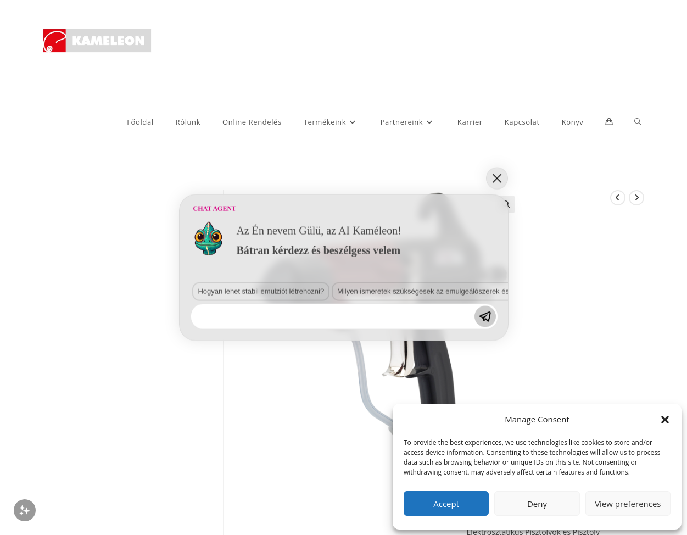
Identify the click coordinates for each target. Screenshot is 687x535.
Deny (537, 503)
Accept (446, 503)
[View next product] (636, 197)
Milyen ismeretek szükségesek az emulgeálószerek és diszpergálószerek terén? (464, 291)
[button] (665, 419)
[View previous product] (617, 197)
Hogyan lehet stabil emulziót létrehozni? (261, 291)
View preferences (628, 503)
